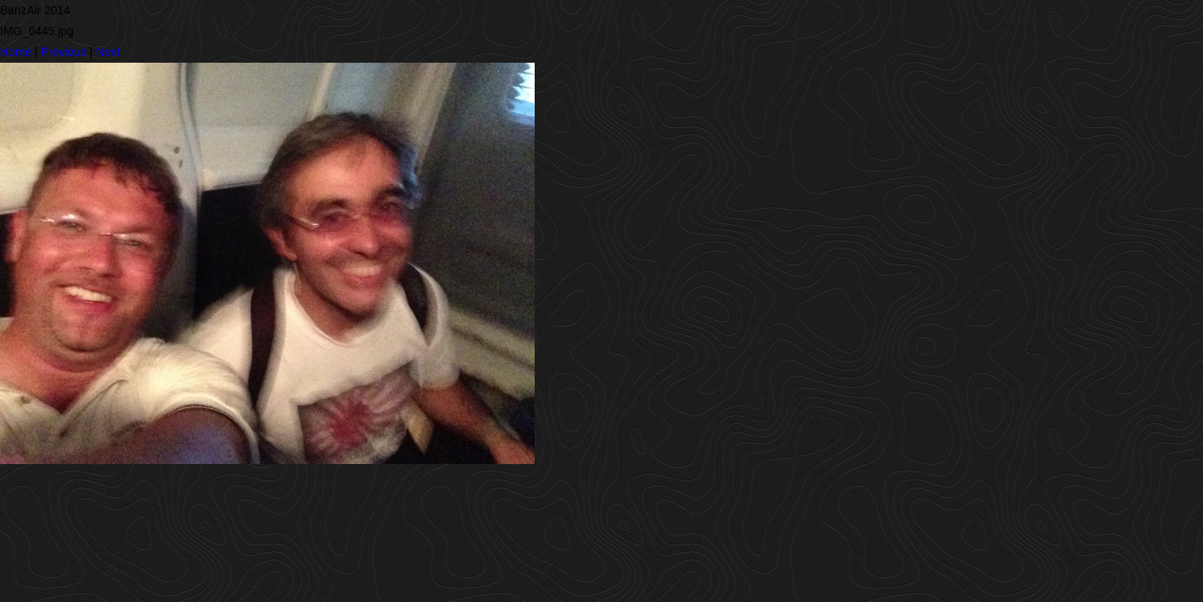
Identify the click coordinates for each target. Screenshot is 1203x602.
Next (108, 52)
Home (15, 52)
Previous (63, 52)
